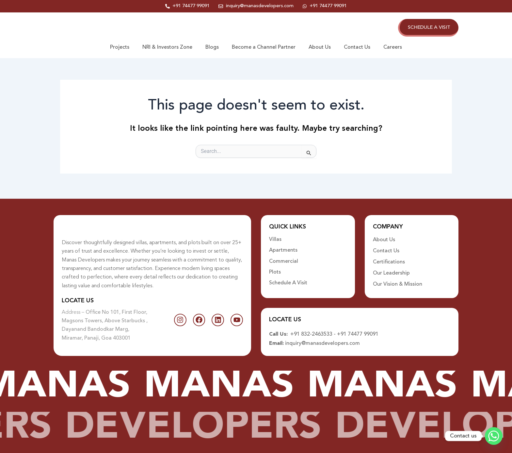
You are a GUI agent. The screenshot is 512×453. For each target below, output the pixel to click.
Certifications (389, 257)
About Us (320, 48)
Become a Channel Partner (264, 48)
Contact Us (357, 48)
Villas (275, 235)
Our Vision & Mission (397, 280)
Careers (392, 48)
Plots (275, 269)
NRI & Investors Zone (167, 48)
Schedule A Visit (288, 280)
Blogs (212, 48)
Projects (119, 48)
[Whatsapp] (494, 436)
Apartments (283, 246)
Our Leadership (391, 269)
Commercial (283, 257)
